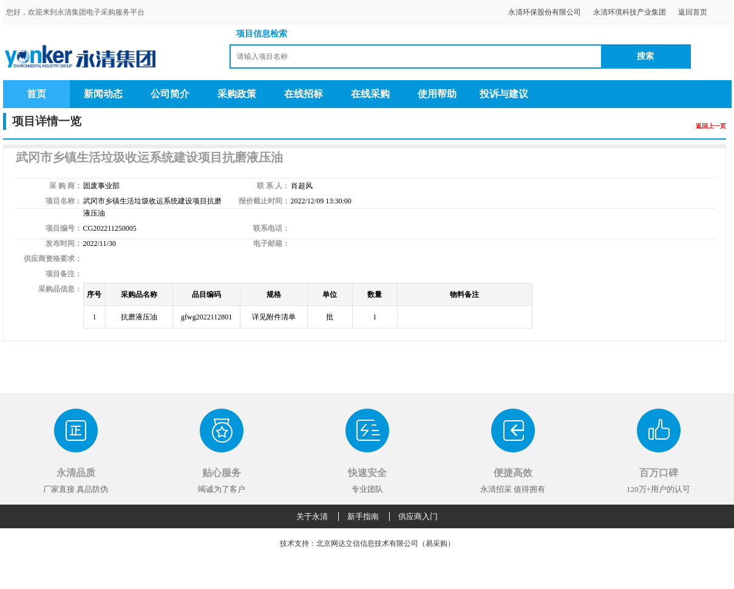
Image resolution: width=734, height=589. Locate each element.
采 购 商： (65, 186)
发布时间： (64, 243)
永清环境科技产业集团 (629, 12)
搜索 (645, 56)
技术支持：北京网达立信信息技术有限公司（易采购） (367, 543)
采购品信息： (60, 289)
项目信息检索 (261, 33)
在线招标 (303, 94)
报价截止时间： (264, 201)
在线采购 (370, 94)
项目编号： (64, 228)
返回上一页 (711, 126)
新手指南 (363, 516)
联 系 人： (273, 186)
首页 (36, 94)
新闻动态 (103, 94)
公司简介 (170, 94)
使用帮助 (437, 94)
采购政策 (236, 94)
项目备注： (64, 274)
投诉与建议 (504, 94)
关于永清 (312, 516)
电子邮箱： (271, 243)
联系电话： (271, 228)
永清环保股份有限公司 (544, 12)
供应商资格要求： (53, 258)
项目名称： (64, 201)
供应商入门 (418, 516)
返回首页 (692, 12)
